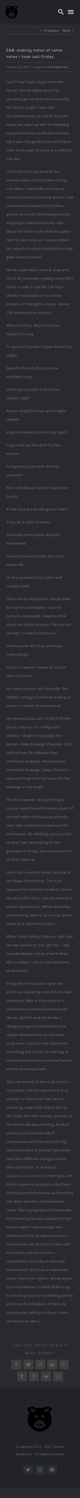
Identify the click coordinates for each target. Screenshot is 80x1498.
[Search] (61, 11)
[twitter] (28, 1469)
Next (66, 30)
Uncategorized (57, 67)
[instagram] (40, 1469)
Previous (51, 30)
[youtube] (52, 1469)
